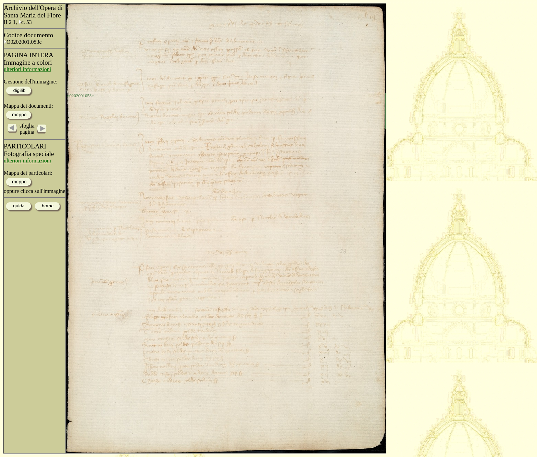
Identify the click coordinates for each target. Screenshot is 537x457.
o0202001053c (80, 95)
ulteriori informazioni (27, 69)
